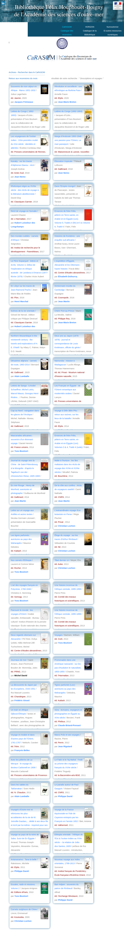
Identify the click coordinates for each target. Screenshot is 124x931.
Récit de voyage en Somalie (24, 211)
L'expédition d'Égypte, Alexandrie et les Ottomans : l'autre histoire (68, 265)
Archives (12, 72)
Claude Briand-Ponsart (69, 725)
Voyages (59, 635)
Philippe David (65, 796)
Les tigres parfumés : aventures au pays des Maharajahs (21, 539)
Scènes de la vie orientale (23, 311)
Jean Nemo (20, 177)
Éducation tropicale (63, 161)
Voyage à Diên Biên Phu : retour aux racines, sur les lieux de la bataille (67, 414)
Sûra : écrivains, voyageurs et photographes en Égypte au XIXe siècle (68, 714)
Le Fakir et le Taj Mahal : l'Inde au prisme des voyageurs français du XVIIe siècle (69, 764)
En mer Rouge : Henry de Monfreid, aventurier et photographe (22, 489)
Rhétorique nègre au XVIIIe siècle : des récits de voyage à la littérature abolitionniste (25, 190)
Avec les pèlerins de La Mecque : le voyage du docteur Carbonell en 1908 (23, 764)
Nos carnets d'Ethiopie (21, 560)
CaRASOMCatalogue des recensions (67, 31)
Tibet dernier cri (62, 560)
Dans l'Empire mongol (65, 186)
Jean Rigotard (65, 746)
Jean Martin (64, 301)
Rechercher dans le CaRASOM (31, 72)
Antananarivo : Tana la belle (23, 859)
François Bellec (22, 750)
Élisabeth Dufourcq (67, 276)
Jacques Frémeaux (23, 102)
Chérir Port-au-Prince (64, 311)
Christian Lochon (66, 526)
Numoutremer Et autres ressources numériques (112, 31)
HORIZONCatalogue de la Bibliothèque (90, 31)
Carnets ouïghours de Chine (24, 909)
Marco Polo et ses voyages (67, 735)
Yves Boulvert (21, 451)
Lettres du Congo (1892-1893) (68, 111)
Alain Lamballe (21, 376)
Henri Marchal (21, 301)
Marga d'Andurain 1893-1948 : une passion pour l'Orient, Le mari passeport (69, 140)
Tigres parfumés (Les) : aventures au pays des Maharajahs (65, 689)
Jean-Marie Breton (67, 102)
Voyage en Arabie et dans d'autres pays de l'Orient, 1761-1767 (23, 739)
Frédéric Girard (21, 700)
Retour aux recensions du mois (23, 78)
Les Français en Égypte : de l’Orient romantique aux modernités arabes (67, 389)
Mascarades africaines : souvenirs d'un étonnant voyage (22, 439)
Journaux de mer (18, 660)
